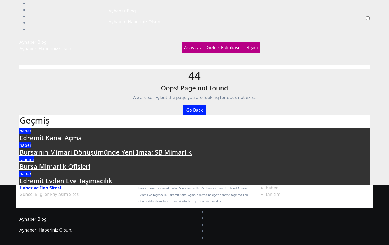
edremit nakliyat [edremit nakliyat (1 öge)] (208, 195)
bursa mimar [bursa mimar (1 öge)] (147, 188)
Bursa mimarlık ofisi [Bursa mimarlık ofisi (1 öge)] (191, 188)
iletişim (250, 47)
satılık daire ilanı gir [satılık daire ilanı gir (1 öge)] (159, 201)
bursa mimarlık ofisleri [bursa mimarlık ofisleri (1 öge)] (221, 188)
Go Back (194, 110)
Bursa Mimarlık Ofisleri (54, 166)
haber (25, 131)
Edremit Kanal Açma (50, 137)
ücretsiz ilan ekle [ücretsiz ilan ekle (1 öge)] (210, 201)
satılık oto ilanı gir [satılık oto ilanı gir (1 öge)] (185, 201)
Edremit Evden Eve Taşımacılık (65, 180)
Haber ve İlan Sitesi (40, 188)
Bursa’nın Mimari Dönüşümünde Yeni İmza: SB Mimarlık (105, 152)
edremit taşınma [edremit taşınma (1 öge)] (231, 195)
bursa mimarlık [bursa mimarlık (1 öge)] (167, 188)
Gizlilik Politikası (223, 47)
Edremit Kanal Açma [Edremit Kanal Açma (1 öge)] (182, 195)
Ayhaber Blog (122, 11)
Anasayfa (193, 47)
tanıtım (26, 159)
